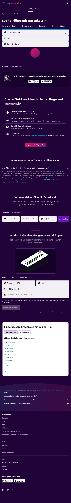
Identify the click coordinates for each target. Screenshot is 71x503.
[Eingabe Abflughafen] (38, 32)
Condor (7, 372)
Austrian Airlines (10, 342)
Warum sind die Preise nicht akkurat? (36, 403)
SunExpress (8, 366)
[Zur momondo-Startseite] (14, 3)
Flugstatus (53, 171)
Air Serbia (8, 369)
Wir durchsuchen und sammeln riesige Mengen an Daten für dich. (36, 400)
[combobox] (10, 26)
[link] (35, 145)
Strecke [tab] (6, 212)
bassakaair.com (17, 182)
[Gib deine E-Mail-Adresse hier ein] (37, 294)
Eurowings (8, 360)
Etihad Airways (9, 357)
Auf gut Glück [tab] (24, 332)
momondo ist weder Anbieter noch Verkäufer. (36, 396)
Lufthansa (8, 354)
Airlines (9, 14)
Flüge (3, 14)
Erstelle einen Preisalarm (39, 135)
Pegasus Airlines (10, 348)
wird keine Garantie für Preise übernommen (53, 390)
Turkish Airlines (9, 351)
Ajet (6, 363)
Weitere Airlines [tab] (11, 332)
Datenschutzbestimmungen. (56, 312)
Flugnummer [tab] (16, 212)
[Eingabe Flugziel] (38, 38)
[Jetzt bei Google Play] (33, 81)
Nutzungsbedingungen (38, 312)
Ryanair (7, 345)
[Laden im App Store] (46, 81)
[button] (3, 3)
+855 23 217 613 (48, 180)
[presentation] (46, 81)
